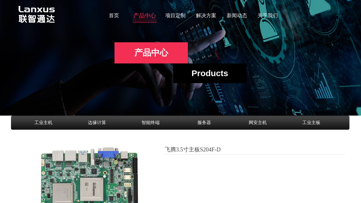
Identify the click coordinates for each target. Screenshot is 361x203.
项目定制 (175, 15)
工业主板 (311, 122)
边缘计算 (97, 122)
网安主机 (258, 122)
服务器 (204, 122)
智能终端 (151, 122)
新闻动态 (237, 15)
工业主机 (43, 122)
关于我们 (267, 15)
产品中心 (144, 15)
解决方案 (206, 15)
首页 (114, 15)
